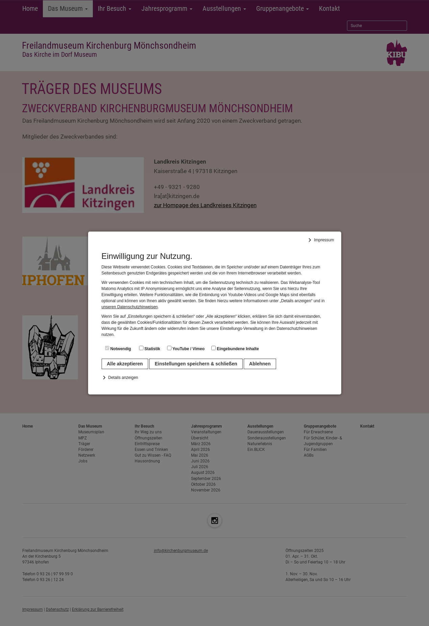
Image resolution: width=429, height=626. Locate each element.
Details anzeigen (123, 377)
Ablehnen (260, 363)
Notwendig (118, 348)
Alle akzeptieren (125, 363)
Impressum (324, 240)
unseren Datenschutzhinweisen (130, 307)
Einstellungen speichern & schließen (196, 363)
